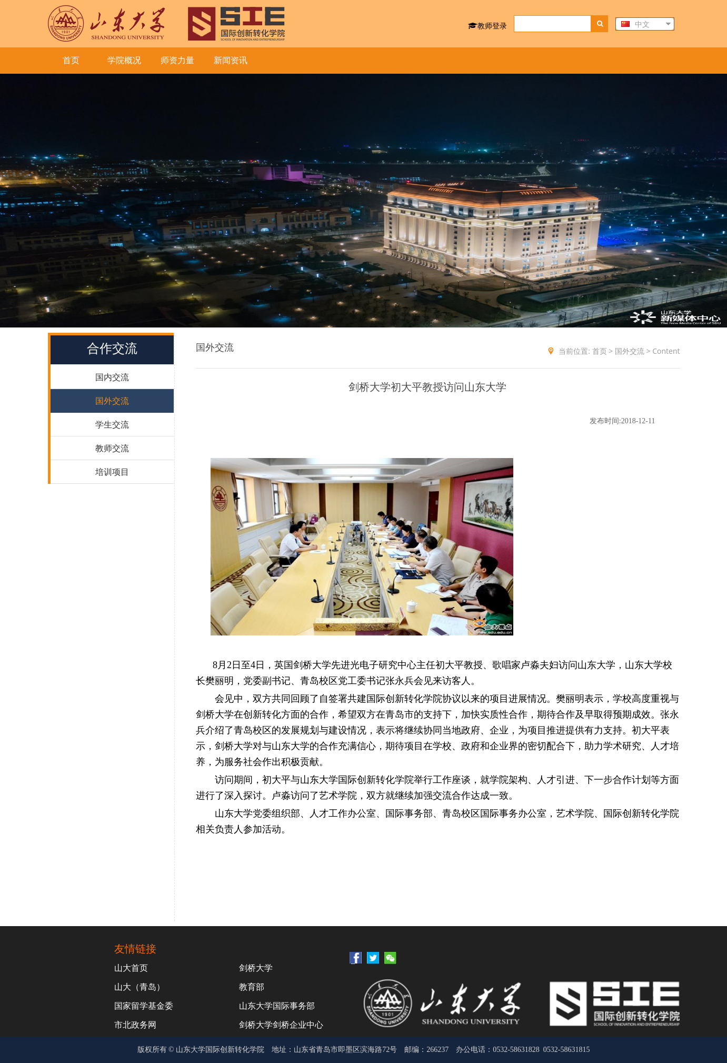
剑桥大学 (256, 967)
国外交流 (112, 400)
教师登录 (487, 26)
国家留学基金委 (143, 1005)
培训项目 (112, 472)
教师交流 (112, 448)
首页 (71, 60)
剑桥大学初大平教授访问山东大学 (427, 387)
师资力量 (177, 60)
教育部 (251, 986)
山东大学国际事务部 (277, 1005)
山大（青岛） (139, 986)
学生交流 (112, 424)
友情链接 (135, 948)
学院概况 (124, 60)
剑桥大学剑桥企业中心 (281, 1024)
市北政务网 (135, 1024)
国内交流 (112, 377)
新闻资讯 (230, 60)
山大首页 (131, 967)
